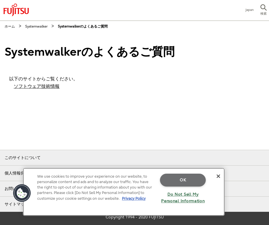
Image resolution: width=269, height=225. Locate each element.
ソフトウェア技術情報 (37, 86)
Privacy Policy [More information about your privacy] (134, 198)
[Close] (218, 176)
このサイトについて (23, 157)
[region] (124, 192)
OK (183, 180)
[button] (263, 10)
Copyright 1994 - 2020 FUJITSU (135, 217)
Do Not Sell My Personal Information (183, 197)
